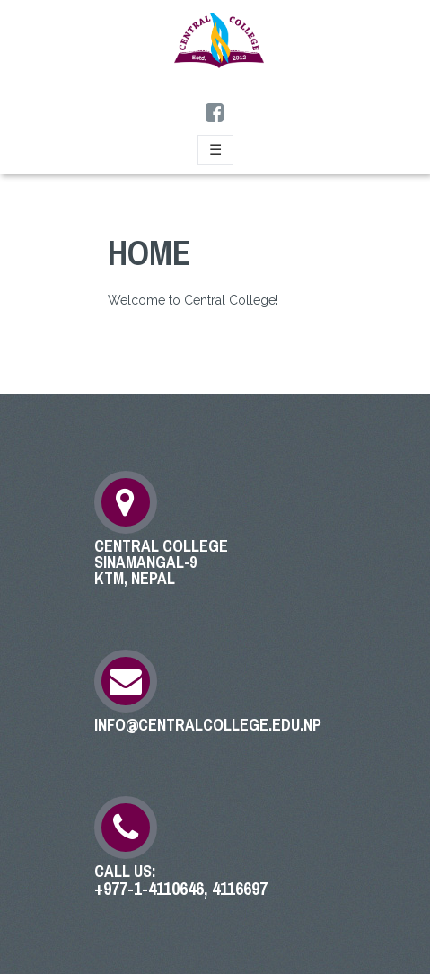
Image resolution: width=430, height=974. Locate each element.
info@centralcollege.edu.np (207, 725)
